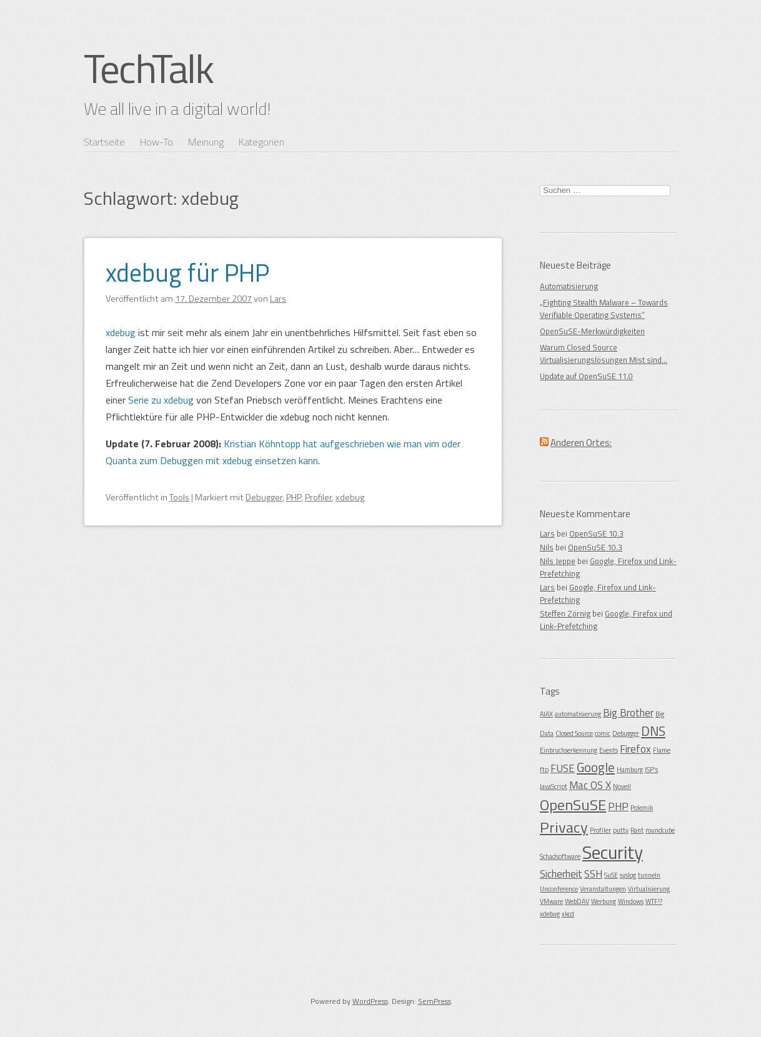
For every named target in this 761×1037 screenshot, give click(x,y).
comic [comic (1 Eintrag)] (602, 733)
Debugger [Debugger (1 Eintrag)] (625, 733)
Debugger (264, 497)
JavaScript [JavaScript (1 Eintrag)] (553, 786)
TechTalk (148, 68)
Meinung (206, 141)
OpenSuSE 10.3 (596, 533)
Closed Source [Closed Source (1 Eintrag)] (574, 733)
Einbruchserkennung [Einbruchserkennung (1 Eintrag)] (568, 750)
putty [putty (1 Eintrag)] (621, 830)
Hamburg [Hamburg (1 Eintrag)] (630, 770)
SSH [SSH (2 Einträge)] (593, 874)
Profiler (318, 497)
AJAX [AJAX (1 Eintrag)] (546, 714)
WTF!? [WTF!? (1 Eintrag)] (653, 901)
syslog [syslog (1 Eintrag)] (628, 875)
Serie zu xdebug (161, 399)
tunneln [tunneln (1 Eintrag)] (649, 875)
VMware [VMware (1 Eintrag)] (551, 901)
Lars (547, 533)
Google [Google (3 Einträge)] (596, 767)
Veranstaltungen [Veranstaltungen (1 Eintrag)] (603, 889)
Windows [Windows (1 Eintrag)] (631, 901)
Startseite (104, 141)
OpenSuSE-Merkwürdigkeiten (592, 331)
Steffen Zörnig (565, 613)
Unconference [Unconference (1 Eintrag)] (559, 889)
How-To (156, 141)
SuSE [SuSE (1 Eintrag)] (611, 875)
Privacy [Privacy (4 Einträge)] (564, 827)
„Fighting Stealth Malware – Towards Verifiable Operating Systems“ (604, 308)
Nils (547, 547)
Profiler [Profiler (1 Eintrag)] (600, 830)
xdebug (121, 332)
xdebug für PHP (187, 273)
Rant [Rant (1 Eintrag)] (637, 830)
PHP (293, 497)
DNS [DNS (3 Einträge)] (653, 731)
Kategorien (261, 141)
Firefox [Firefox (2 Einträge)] (635, 749)
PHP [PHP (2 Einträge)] (618, 806)
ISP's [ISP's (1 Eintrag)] (651, 770)
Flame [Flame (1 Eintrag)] (661, 750)
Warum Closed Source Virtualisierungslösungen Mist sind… (603, 353)
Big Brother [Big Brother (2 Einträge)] (628, 713)
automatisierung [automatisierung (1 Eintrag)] (578, 714)
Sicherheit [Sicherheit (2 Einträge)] (561, 874)
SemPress (434, 1001)
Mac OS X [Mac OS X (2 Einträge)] (590, 785)
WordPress (370, 1001)
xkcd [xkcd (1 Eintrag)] (568, 914)
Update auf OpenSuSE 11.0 (586, 376)
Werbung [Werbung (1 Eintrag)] (603, 901)
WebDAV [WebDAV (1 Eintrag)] (577, 901)
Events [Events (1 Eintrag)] (608, 750)
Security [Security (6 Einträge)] (612, 852)
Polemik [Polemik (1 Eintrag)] (641, 808)
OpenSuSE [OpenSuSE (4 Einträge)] (573, 804)
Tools (179, 497)
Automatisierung (569, 286)
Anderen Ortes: (581, 442)
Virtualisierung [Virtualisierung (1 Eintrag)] (649, 889)
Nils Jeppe (557, 561)
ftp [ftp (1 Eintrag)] (544, 770)
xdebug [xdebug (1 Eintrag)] (550, 914)
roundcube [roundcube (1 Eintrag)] (660, 830)
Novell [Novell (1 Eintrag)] (622, 786)
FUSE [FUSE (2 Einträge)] (562, 768)
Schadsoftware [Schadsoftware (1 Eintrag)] (560, 856)
